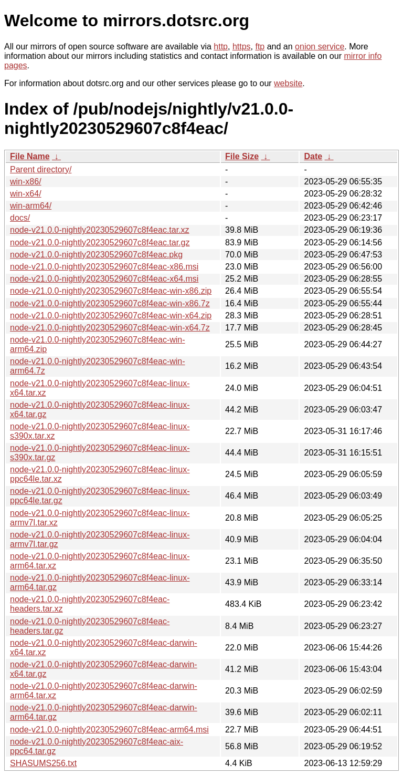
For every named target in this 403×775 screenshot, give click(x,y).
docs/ (20, 217)
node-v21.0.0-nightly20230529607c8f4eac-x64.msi (104, 278)
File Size (242, 156)
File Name (30, 156)
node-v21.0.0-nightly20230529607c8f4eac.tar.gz (99, 242)
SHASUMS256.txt (43, 763)
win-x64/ (25, 193)
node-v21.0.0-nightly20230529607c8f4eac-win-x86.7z (110, 303)
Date (313, 156)
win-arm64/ (30, 205)
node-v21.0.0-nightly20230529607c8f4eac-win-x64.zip (110, 315)
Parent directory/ (40, 169)
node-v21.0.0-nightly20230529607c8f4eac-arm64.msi (109, 729)
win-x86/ (25, 181)
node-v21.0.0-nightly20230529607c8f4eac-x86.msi (104, 266)
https (241, 46)
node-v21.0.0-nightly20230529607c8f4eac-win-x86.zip (110, 290)
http (221, 46)
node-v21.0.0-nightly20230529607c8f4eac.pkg (96, 254)
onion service (319, 46)
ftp (259, 46)
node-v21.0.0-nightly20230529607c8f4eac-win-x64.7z (110, 327)
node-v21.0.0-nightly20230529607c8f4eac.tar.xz (99, 229)
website (288, 83)
